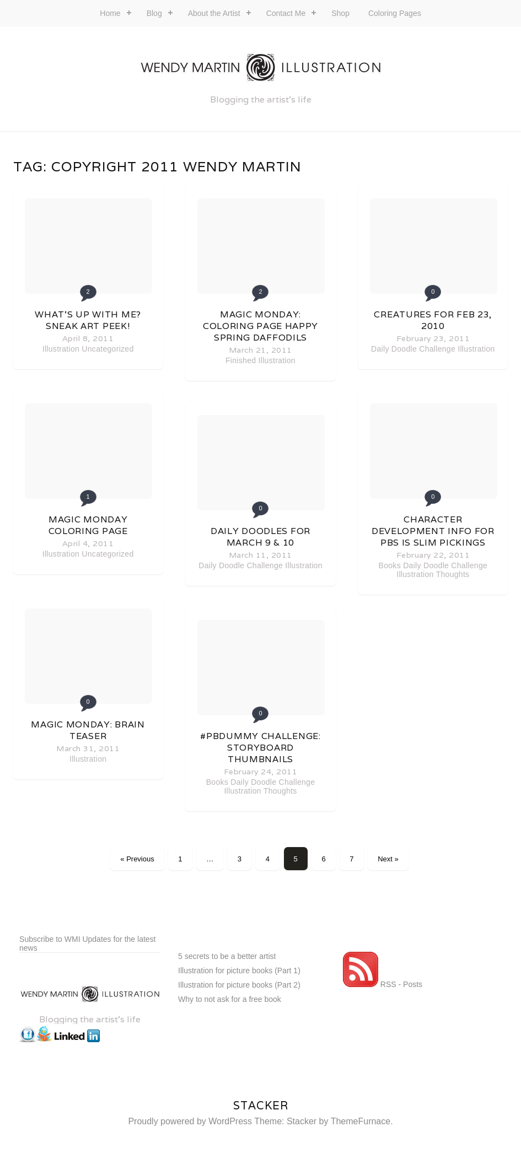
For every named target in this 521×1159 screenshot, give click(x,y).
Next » (388, 859)
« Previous (137, 859)
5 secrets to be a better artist (227, 956)
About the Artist (214, 13)
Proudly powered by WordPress (190, 1121)
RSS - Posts (382, 984)
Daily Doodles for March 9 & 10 (260, 536)
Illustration (60, 348)
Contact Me (286, 13)
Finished (240, 360)
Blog (154, 13)
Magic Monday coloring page (88, 525)
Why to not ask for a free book (229, 999)
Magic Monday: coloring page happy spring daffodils (260, 326)
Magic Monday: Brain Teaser (87, 730)
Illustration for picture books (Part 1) (239, 970)
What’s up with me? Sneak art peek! (88, 320)
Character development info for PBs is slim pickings (433, 531)
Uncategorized (107, 348)
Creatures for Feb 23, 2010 (433, 320)
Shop (340, 13)
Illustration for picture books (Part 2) (239, 984)
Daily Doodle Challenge (240, 565)
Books (217, 782)
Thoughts (280, 790)
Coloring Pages (394, 13)
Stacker (260, 1105)
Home (110, 13)
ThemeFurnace (361, 1121)
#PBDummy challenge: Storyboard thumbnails (260, 747)
